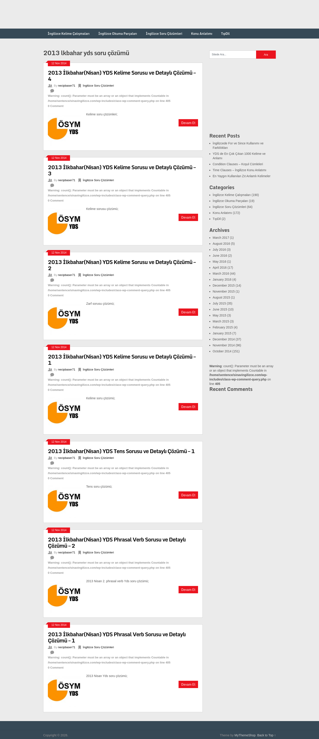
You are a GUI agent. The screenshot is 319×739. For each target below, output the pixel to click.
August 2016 (221, 243)
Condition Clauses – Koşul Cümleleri (238, 164)
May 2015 (219, 315)
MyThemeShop (244, 735)
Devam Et (188, 122)
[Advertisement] (195, 14)
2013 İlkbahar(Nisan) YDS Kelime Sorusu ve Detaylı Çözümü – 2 (122, 265)
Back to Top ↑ (266, 735)
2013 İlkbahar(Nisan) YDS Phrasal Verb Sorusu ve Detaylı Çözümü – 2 (117, 542)
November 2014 (224, 345)
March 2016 (221, 273)
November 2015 (224, 291)
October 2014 (222, 351)
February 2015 (223, 327)
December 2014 (224, 339)
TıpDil (225, 33)
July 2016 (219, 249)
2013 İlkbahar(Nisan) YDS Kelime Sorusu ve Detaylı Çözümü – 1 (122, 359)
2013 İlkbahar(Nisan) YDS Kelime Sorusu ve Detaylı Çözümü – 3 (122, 170)
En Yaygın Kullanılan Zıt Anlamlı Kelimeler (241, 176)
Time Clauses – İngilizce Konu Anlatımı (239, 170)
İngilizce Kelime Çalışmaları (68, 33)
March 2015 (221, 321)
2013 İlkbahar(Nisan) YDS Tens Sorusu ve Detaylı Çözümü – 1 (121, 451)
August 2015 (221, 297)
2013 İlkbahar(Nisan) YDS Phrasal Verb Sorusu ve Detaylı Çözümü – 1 (117, 637)
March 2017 (221, 237)
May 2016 (219, 261)
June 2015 (220, 309)
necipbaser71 (66, 85)
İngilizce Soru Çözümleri (164, 33)
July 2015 (219, 303)
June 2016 (220, 255)
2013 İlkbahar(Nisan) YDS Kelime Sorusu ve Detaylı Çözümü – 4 (122, 75)
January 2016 (222, 279)
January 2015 (222, 333)
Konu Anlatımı (201, 33)
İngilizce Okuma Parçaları (117, 33)
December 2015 (224, 285)
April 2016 (220, 267)
